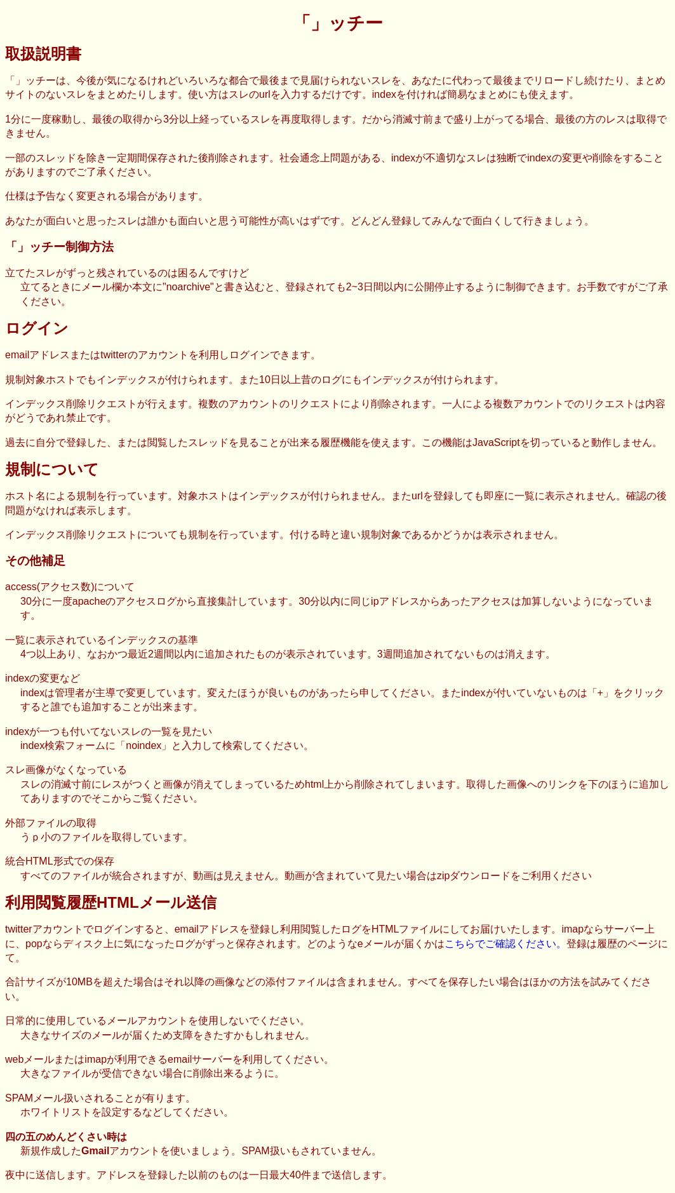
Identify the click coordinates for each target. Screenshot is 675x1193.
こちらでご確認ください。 (505, 943)
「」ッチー (338, 23)
